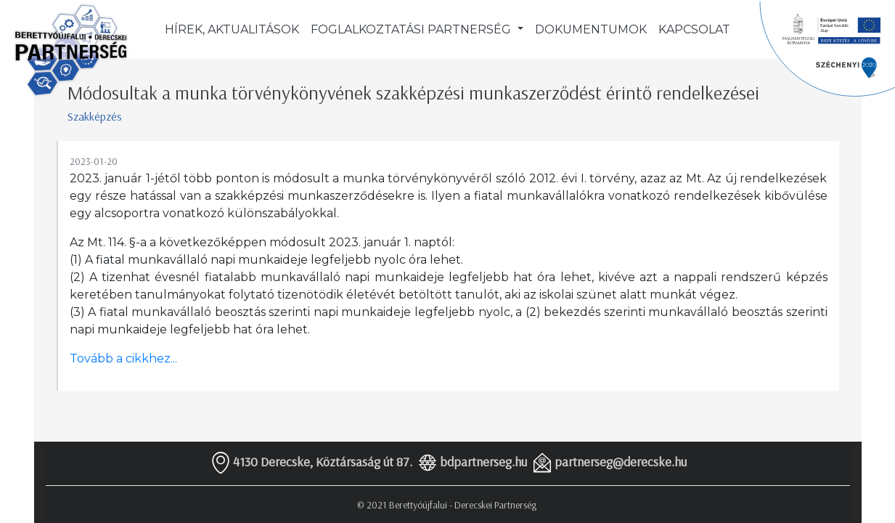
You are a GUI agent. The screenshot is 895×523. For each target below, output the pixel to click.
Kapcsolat (694, 29)
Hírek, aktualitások (232, 29)
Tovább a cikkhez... (123, 358)
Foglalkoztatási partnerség (412, 29)
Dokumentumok (591, 29)
